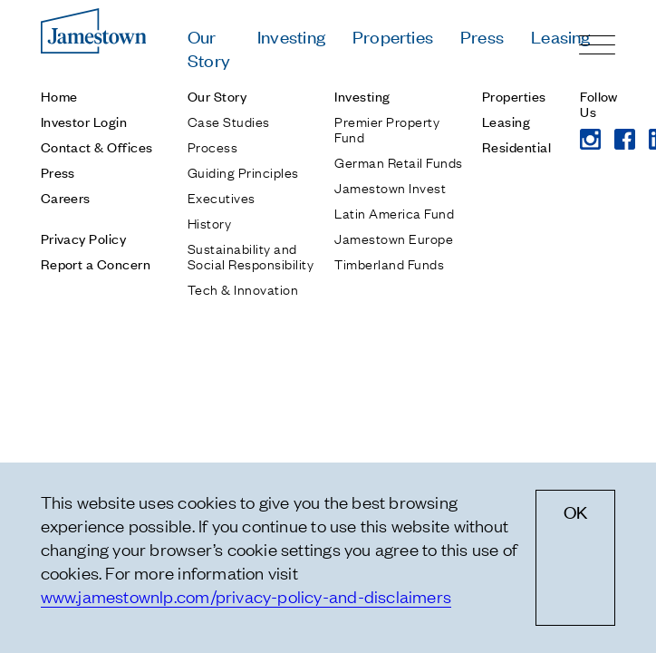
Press (482, 35)
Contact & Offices (97, 146)
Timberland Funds (389, 263)
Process (212, 146)
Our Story (209, 47)
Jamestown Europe (393, 238)
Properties (392, 35)
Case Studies (229, 121)
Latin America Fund (394, 212)
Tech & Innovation (243, 288)
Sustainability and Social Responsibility (251, 255)
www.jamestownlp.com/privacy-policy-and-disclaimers (246, 596)
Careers (66, 197)
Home (59, 95)
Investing (291, 35)
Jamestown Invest (390, 187)
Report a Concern (96, 263)
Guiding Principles (243, 171)
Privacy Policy (84, 238)
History (209, 222)
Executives (222, 197)
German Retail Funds (398, 161)
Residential (516, 146)
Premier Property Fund (386, 128)
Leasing (560, 35)
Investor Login (84, 121)
